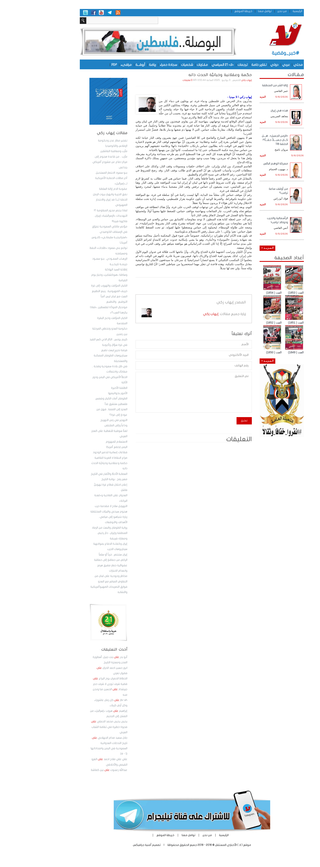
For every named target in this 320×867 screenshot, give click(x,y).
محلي (266, 64)
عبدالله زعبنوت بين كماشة (77, 770)
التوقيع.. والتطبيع (85, 301)
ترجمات (211, 64)
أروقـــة (108, 64)
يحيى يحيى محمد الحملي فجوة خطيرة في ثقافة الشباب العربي (77, 727)
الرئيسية (265, 11)
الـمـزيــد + (235, 248)
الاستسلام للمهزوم (85, 441)
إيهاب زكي (214, 80)
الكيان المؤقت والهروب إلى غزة (77, 285)
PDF (82, 64)
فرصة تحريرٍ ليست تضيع (82, 350)
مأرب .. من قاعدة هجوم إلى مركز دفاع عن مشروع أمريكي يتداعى (78, 162)
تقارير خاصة (227, 64)
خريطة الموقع (211, 11)
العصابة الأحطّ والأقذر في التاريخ (77, 474)
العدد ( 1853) (264, 292)
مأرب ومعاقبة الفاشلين (82, 151)
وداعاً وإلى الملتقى (84, 425)
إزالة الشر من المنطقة (243, 85)
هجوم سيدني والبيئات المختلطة (77, 511)
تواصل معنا (233, 11)
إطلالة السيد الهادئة (84, 269)
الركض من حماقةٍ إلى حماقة (79, 560)
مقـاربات (170, 64)
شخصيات (155, 64)
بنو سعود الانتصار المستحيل (80, 172)
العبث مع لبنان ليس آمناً (82, 296)
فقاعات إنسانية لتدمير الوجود (78, 452)
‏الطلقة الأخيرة (87, 388)
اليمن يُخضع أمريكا (85, 447)
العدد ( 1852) (242, 322)
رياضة (120, 64)
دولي (243, 64)
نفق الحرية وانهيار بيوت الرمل (78, 194)
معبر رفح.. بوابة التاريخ (83, 479)
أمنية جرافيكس (110, 844)
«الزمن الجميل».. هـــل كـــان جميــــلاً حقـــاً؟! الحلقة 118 (243, 139)
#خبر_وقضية (254, 53)
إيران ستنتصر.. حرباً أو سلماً (81, 554)
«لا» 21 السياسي (191, 64)
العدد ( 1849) (264, 352)
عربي (254, 64)
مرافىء (94, 64)
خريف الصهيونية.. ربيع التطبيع (78, 291)
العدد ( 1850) (242, 352)
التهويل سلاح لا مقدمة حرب (79, 506)
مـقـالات (264, 74)
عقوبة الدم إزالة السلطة (81, 188)
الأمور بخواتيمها (86, 393)
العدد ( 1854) (242, 292)
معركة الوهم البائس (243, 163)
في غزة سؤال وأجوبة (83, 345)
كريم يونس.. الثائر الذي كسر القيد (77, 339)
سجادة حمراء (136, 64)
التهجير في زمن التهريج (82, 420)
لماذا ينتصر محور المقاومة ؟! (79, 210)
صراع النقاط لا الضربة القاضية (79, 457)
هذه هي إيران (247, 110)
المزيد (231, 96)
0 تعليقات (156, 80)
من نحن (250, 11)
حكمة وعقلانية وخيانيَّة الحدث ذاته (188, 75)
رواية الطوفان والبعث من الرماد (78, 527)
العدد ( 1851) (264, 322)
